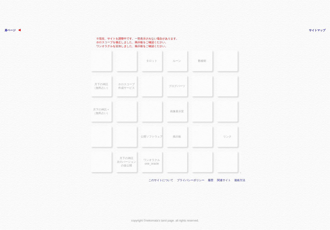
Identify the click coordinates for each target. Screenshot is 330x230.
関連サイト (224, 180)
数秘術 (202, 60)
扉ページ (13, 30)
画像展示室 (177, 111)
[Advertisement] (165, 16)
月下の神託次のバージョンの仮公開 (126, 162)
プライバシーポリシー (190, 180)
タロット (151, 60)
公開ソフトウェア (152, 136)
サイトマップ (317, 30)
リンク (227, 136)
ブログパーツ (177, 86)
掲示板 (177, 136)
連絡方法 (239, 180)
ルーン (177, 60)
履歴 (210, 180)
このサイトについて (160, 180)
